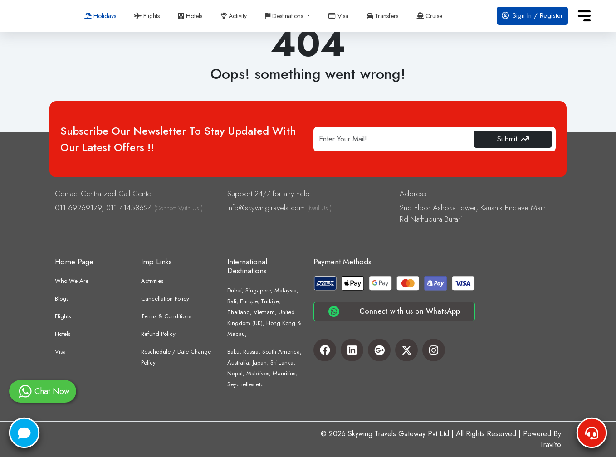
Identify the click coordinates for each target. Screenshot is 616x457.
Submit (513, 139)
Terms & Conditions (166, 316)
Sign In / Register (532, 15)
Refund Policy (158, 334)
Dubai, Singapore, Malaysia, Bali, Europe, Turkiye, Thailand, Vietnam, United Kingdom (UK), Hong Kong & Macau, (264, 312)
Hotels (190, 15)
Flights (147, 15)
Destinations (285, 15)
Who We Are (71, 281)
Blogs (61, 298)
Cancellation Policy (165, 298)
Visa (338, 15)
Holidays (100, 15)
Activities (152, 281)
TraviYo (550, 444)
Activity (233, 15)
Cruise (429, 15)
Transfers (382, 15)
